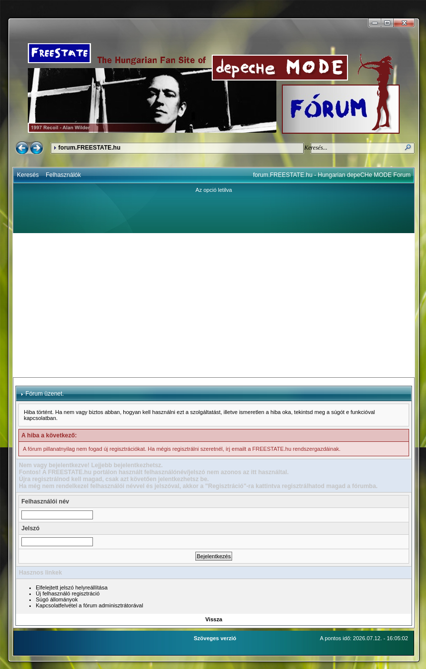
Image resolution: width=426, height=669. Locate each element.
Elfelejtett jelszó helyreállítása (71, 587)
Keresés (28, 174)
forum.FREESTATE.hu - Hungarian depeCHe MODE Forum (332, 174)
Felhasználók (63, 174)
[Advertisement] (213, 305)
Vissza (213, 619)
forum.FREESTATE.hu (89, 147)
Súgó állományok (57, 599)
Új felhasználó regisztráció (67, 593)
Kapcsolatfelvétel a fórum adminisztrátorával (89, 605)
